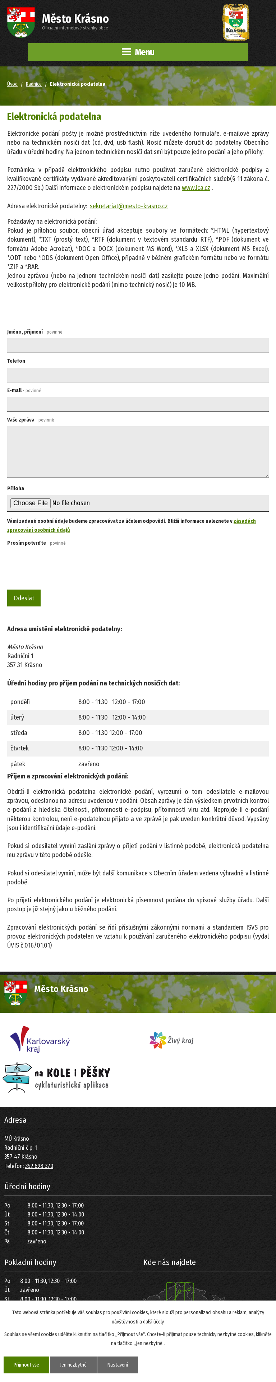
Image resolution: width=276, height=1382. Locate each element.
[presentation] (59, 567)
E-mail (24, 390)
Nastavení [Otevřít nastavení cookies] (117, 1365)
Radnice (34, 84)
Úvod (12, 84)
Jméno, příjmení (35, 332)
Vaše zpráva (30, 420)
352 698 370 (39, 1166)
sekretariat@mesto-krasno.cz (129, 206)
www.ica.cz (196, 188)
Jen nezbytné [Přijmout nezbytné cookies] (73, 1365)
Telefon (16, 361)
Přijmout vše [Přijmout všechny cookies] (26, 1365)
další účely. (154, 1321)
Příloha (15, 488)
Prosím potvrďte (36, 543)
